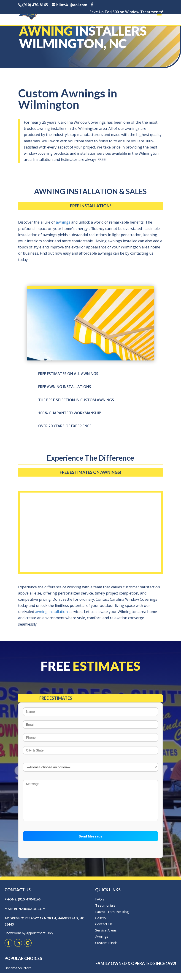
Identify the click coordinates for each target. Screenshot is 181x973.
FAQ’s (99, 904)
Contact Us (104, 929)
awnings (63, 222)
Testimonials (105, 910)
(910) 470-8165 (29, 905)
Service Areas (106, 935)
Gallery (100, 923)
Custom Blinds (106, 948)
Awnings (101, 941)
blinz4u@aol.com (30, 914)
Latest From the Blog (112, 917)
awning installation (51, 611)
